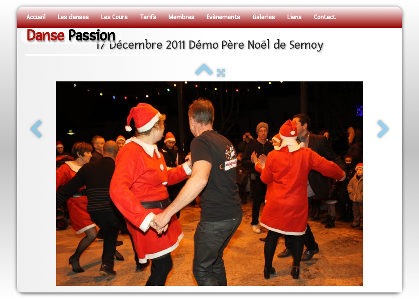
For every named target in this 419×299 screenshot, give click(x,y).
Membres (181, 17)
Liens (294, 17)
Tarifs (148, 17)
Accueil (36, 17)
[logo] (70, 36)
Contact (325, 17)
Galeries (263, 17)
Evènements (223, 17)
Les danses (73, 17)
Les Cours (114, 17)
